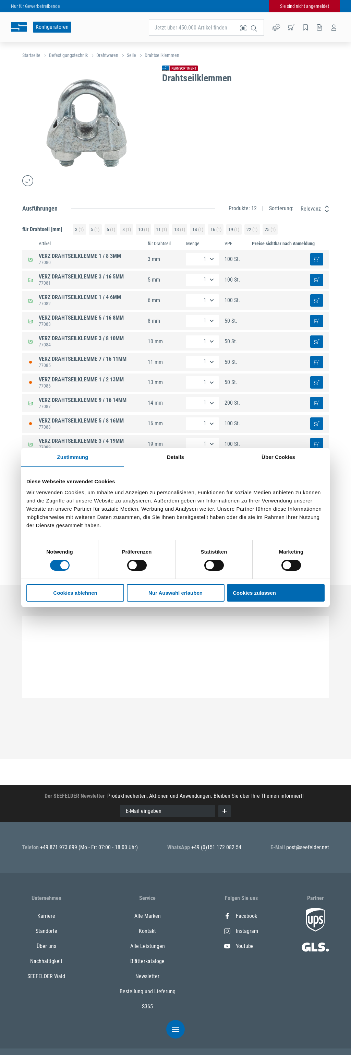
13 (179, 229)
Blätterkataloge (147, 961)
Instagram (241, 931)
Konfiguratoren (52, 27)
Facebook (240, 916)
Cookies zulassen (254, 593)
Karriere (46, 916)
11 (161, 229)
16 (215, 229)
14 (197, 229)
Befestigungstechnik (68, 55)
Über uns (46, 946)
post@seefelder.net (307, 847)
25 (270, 229)
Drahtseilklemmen (162, 55)
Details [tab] (175, 457)
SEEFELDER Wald (46, 976)
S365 (147, 1006)
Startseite (31, 55)
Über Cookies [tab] (278, 457)
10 (143, 229)
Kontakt (147, 931)
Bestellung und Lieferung (148, 991)
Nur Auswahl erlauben (175, 593)
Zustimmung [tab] (72, 457)
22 (251, 229)
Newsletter (147, 976)
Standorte (46, 931)
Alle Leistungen (147, 946)
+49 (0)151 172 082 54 (216, 847)
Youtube (239, 946)
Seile (131, 55)
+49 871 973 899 (59, 847)
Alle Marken (147, 916)
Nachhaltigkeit (46, 961)
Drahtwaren (107, 55)
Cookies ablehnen (75, 593)
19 (233, 229)
